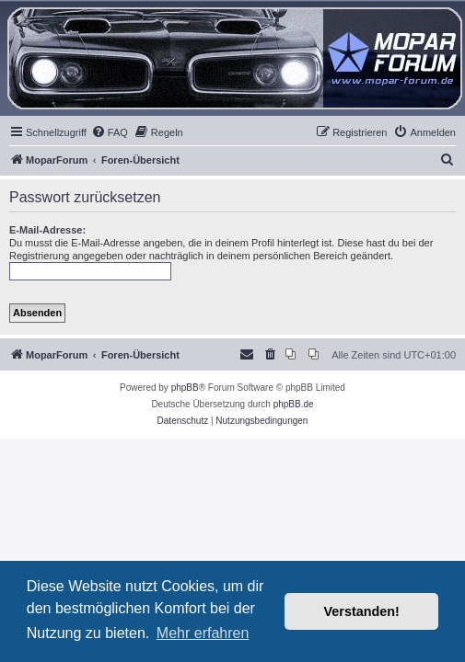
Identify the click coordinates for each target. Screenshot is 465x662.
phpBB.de (293, 404)
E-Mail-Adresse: (47, 229)
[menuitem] (109, 132)
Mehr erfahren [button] (203, 633)
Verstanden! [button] (362, 611)
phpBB (185, 387)
